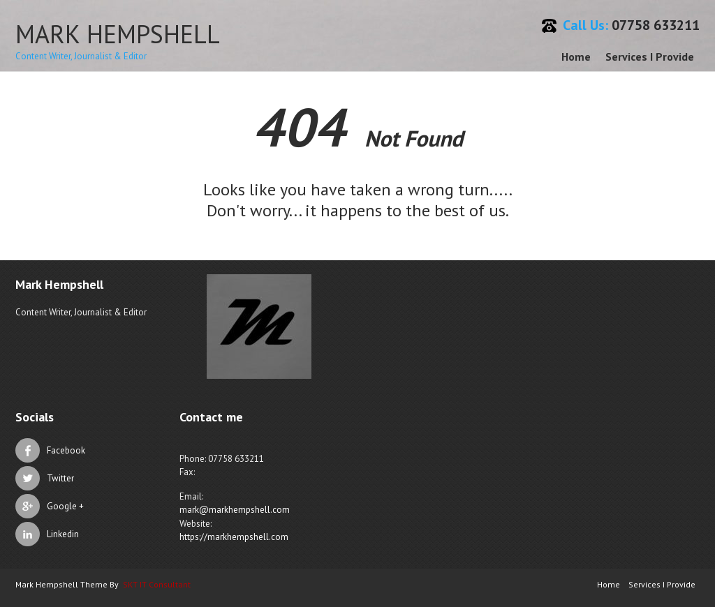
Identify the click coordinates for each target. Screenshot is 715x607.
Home (576, 56)
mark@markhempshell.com (234, 510)
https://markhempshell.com (233, 537)
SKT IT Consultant (157, 584)
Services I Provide (649, 56)
